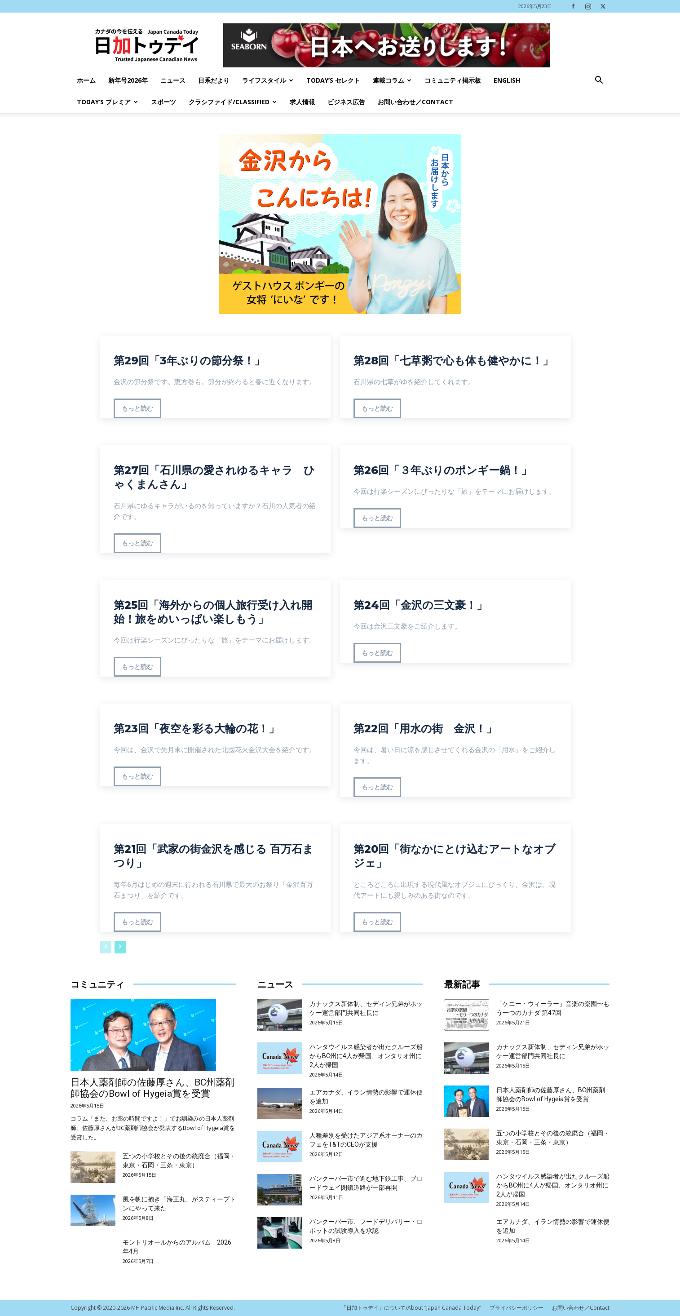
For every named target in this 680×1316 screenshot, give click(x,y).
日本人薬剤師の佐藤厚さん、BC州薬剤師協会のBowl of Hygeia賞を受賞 (152, 1088)
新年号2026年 (128, 80)
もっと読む (137, 408)
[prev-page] (105, 947)
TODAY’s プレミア (107, 101)
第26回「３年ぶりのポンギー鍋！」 (442, 470)
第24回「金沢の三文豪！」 (420, 604)
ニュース (172, 80)
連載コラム (392, 80)
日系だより (214, 80)
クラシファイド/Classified (233, 101)
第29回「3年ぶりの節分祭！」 (189, 360)
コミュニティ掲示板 (452, 80)
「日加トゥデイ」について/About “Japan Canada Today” (411, 1308)
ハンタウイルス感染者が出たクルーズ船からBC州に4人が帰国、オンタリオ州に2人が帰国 (366, 1055)
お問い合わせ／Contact (415, 101)
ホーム (86, 80)
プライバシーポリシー (516, 1308)
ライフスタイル (267, 80)
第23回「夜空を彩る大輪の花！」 (196, 728)
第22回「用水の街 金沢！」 (425, 728)
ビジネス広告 (346, 101)
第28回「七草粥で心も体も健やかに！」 (453, 360)
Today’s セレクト (333, 80)
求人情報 (302, 101)
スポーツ (163, 101)
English (507, 80)
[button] (598, 81)
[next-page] (120, 947)
